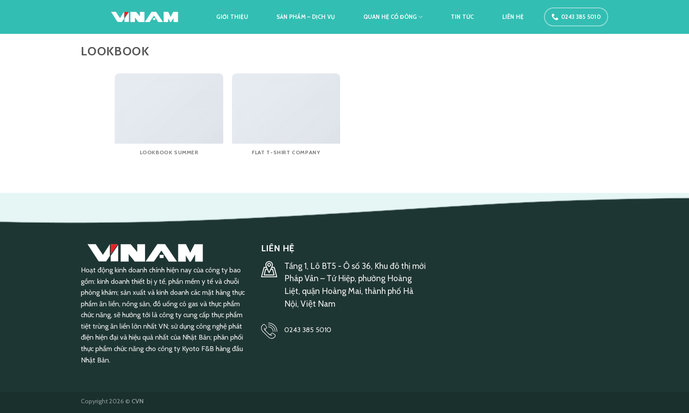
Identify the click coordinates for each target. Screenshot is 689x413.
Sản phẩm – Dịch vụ (305, 17)
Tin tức (462, 17)
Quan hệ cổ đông (393, 17)
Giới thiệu (232, 17)
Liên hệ (513, 17)
